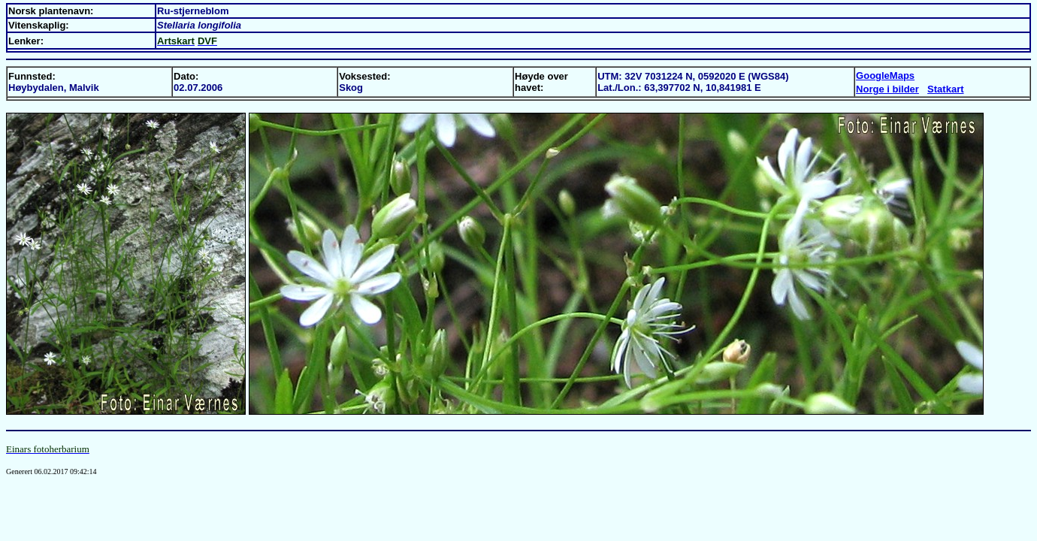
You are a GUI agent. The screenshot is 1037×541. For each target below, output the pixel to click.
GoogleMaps (885, 75)
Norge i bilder (887, 89)
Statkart (945, 89)
